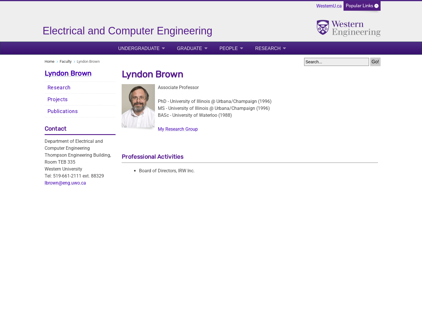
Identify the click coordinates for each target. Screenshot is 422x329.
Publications (63, 111)
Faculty (66, 61)
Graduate (189, 48)
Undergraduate (139, 48)
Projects (58, 99)
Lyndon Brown (68, 73)
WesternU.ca (329, 6)
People (229, 48)
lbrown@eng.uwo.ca (65, 183)
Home (49, 61)
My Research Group (178, 129)
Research (268, 48)
